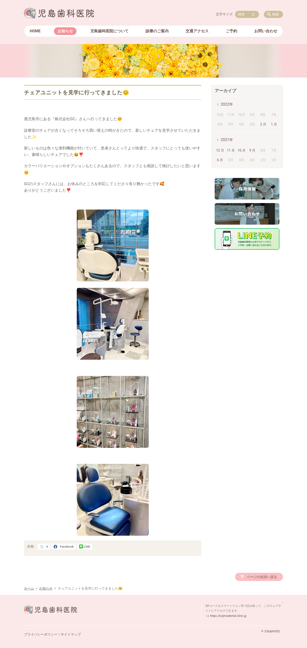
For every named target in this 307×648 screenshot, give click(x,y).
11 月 (231, 150)
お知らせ (65, 31)
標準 (241, 14)
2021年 (227, 139)
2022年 (227, 104)
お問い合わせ (265, 31)
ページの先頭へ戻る (262, 577)
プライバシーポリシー (41, 634)
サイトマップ (71, 634)
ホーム (29, 588)
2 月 (263, 124)
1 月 (274, 124)
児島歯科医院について (109, 31)
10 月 (242, 150)
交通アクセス (197, 31)
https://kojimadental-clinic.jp (228, 616)
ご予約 (231, 31)
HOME (35, 31)
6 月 (220, 160)
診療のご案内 (157, 31)
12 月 (220, 150)
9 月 (252, 150)
